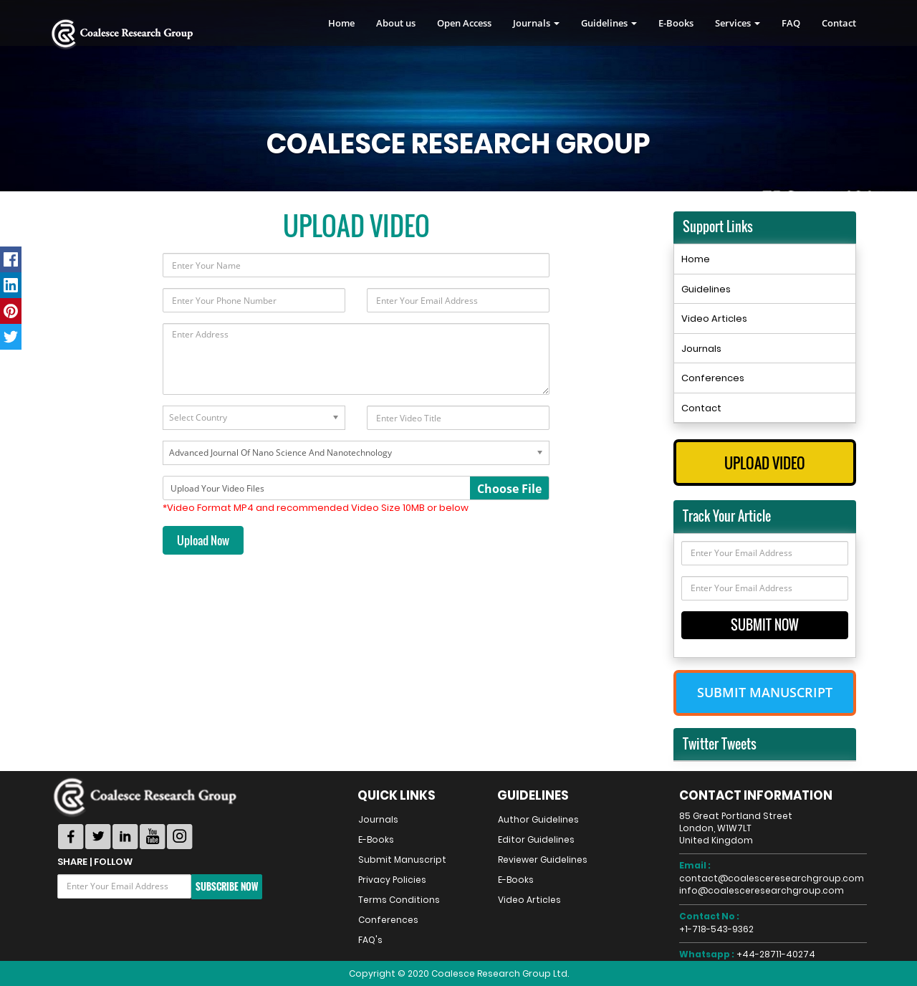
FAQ (791, 22)
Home (341, 22)
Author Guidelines (538, 819)
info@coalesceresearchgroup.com (761, 890)
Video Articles (714, 318)
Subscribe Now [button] (227, 886)
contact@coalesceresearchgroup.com (771, 878)
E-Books (675, 22)
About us (396, 22)
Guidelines (706, 289)
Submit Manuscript (764, 692)
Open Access (464, 22)
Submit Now (765, 625)
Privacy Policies (392, 879)
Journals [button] (536, 22)
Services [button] (737, 22)
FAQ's (370, 940)
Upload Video (764, 463)
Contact (839, 22)
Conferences (712, 378)
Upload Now (203, 540)
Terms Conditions (399, 900)
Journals (701, 348)
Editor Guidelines (536, 839)
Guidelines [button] (609, 22)
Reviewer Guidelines (542, 859)
